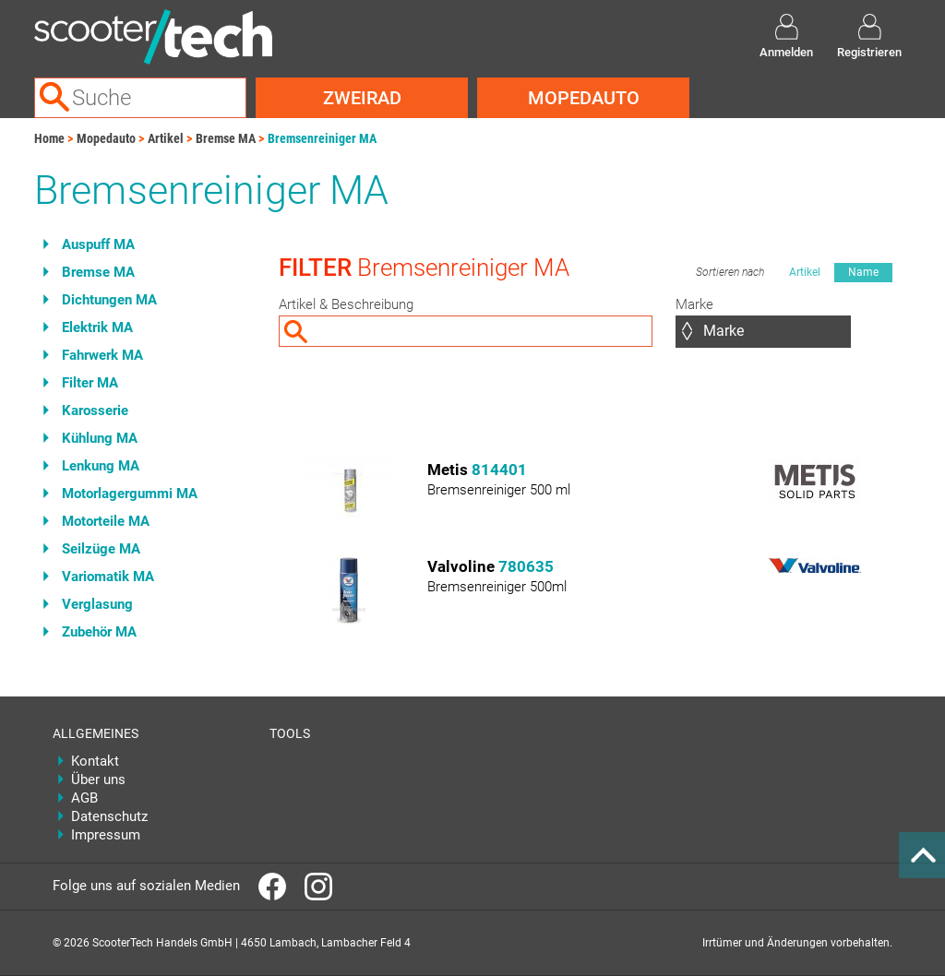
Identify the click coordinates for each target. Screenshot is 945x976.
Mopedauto (584, 98)
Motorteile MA (106, 521)
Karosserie (95, 410)
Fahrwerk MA (102, 355)
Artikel (166, 138)
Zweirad (362, 98)
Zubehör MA (99, 632)
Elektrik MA (97, 327)
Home (49, 138)
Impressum (105, 835)
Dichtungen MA (109, 300)
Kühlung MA (100, 438)
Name (863, 272)
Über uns (98, 779)
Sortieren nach (730, 272)
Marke (694, 304)
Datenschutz (109, 816)
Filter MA (90, 383)
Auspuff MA (98, 244)
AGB (84, 798)
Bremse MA (226, 138)
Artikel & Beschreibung (346, 304)
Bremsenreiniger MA (322, 138)
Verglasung (97, 604)
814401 (499, 469)
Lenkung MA (100, 466)
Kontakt (95, 761)
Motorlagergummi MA (129, 493)
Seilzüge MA (101, 549)
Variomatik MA (108, 576)
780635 (526, 566)
